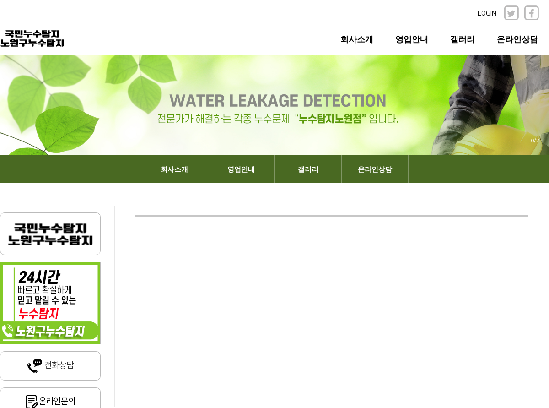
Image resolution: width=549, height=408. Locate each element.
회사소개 (356, 39)
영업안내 (411, 39)
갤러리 (462, 39)
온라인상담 (517, 39)
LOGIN (487, 13)
